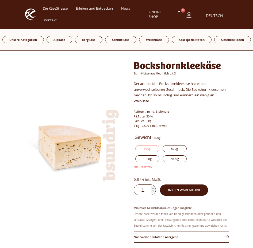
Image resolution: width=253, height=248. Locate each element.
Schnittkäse (120, 40)
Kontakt (50, 20)
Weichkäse (154, 40)
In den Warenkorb (185, 190)
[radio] (147, 149)
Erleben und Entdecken (94, 8)
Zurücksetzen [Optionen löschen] (143, 167)
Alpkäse (59, 40)
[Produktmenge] (146, 189)
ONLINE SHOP (155, 14)
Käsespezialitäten (192, 40)
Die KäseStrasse (55, 8)
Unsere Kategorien (23, 40)
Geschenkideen (232, 40)
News (125, 8)
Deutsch (214, 15)
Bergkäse (88, 40)
